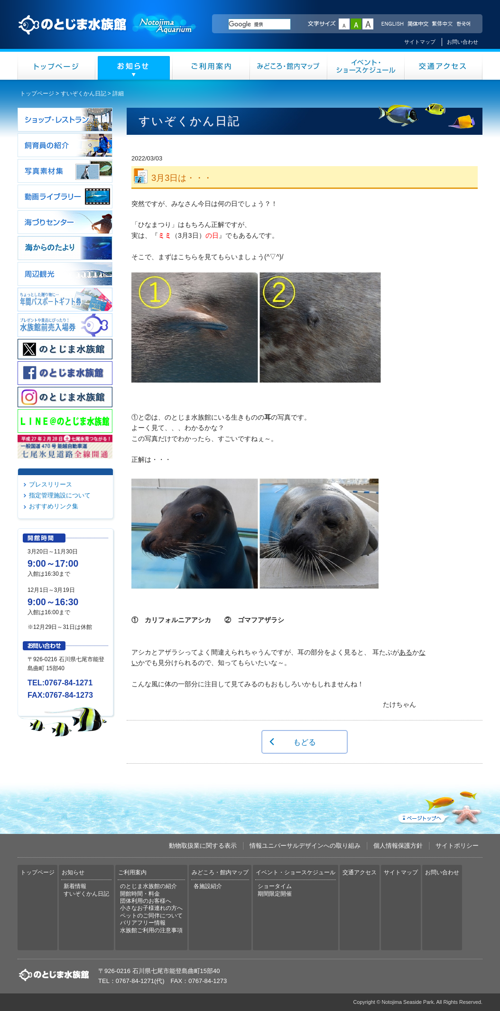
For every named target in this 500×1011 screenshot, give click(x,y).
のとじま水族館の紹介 (148, 886)
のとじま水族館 (108, 33)
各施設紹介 (208, 886)
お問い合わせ (462, 42)
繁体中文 (442, 24)
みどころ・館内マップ (288, 66)
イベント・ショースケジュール (366, 66)
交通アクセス (443, 66)
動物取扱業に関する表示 (203, 845)
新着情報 (75, 886)
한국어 (464, 24)
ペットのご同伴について (151, 915)
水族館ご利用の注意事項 (151, 930)
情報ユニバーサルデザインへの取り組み (305, 845)
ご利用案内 (211, 66)
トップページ (56, 66)
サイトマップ (419, 42)
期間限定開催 (275, 893)
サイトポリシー (457, 845)
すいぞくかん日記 (83, 93)
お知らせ (134, 66)
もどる (304, 742)
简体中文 (417, 24)
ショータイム (275, 886)
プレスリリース (50, 484)
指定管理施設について (60, 495)
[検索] (259, 24)
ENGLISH (392, 24)
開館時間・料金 (140, 893)
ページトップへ (439, 806)
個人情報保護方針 (398, 845)
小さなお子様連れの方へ (151, 908)
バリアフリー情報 (143, 922)
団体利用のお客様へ (145, 901)
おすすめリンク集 (53, 506)
